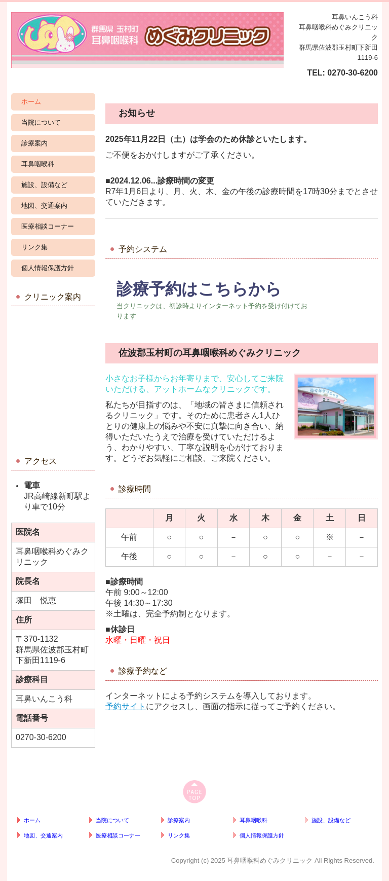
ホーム (31, 101)
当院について (41, 122)
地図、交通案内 (44, 205)
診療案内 (34, 143)
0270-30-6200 (352, 72)
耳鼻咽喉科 (37, 164)
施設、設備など (44, 185)
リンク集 (34, 247)
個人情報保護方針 (47, 268)
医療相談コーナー (47, 226)
